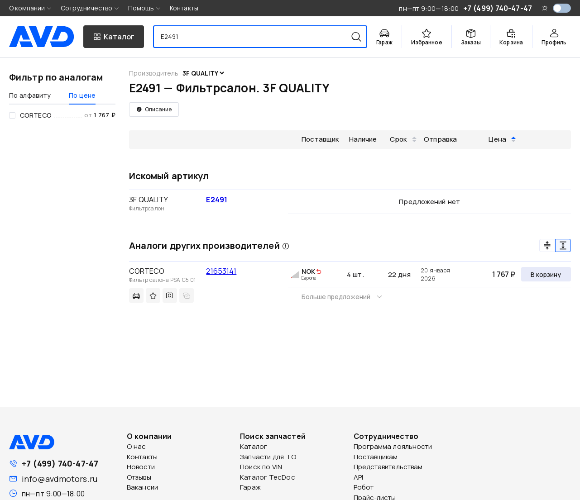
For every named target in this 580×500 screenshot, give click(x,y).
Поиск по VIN (261, 466)
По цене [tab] (82, 95)
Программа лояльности (393, 446)
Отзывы (139, 477)
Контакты (184, 8)
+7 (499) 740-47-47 (60, 463)
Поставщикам (376, 457)
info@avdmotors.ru (59, 478)
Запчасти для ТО (268, 457)
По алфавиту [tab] (30, 95)
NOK (308, 271)
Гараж (250, 487)
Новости (141, 466)
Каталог (253, 446)
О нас (136, 446)
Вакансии (142, 487)
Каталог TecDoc (267, 477)
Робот (364, 487)
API (358, 477)
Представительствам (388, 466)
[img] (318, 272)
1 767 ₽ (503, 274)
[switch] (562, 8)
